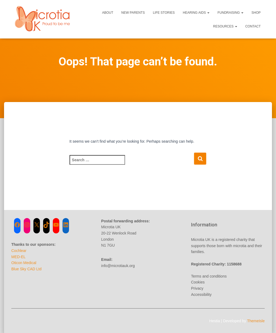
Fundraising (230, 13)
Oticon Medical (23, 263)
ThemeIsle (256, 321)
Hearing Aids (196, 13)
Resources (225, 26)
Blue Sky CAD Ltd (26, 269)
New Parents (133, 13)
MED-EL (18, 257)
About (107, 13)
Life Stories (164, 13)
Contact (253, 26)
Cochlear (18, 250)
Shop (256, 13)
